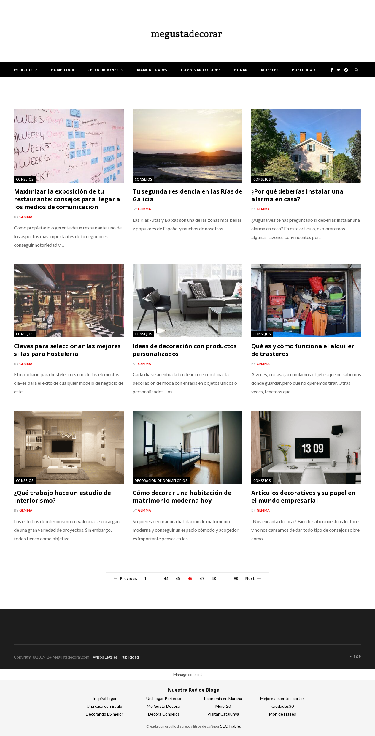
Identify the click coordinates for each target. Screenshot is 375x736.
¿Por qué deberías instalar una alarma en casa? (297, 195)
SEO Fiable (230, 726)
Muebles (270, 69)
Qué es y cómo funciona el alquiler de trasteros (302, 350)
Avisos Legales (105, 657)
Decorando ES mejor (104, 713)
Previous (125, 578)
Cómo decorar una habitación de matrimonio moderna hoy (182, 496)
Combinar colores (200, 69)
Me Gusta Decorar (164, 706)
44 (166, 578)
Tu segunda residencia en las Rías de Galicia (187, 195)
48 (214, 578)
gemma (25, 217)
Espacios (23, 69)
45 (178, 578)
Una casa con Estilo (104, 706)
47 (202, 578)
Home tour (62, 69)
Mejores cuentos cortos (282, 698)
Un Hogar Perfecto (163, 698)
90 (236, 578)
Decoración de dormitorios (161, 480)
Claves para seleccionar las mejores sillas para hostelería (67, 350)
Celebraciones (103, 69)
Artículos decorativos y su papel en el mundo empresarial (303, 496)
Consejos (25, 179)
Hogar (240, 69)
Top (355, 656)
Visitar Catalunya (223, 713)
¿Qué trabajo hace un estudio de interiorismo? (62, 496)
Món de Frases (282, 713)
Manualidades (152, 69)
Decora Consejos (164, 713)
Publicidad (303, 69)
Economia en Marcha (223, 698)
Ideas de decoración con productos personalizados (184, 350)
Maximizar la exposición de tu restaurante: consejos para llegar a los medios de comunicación (67, 199)
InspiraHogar (105, 698)
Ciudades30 (282, 706)
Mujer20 (223, 706)
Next (253, 578)
